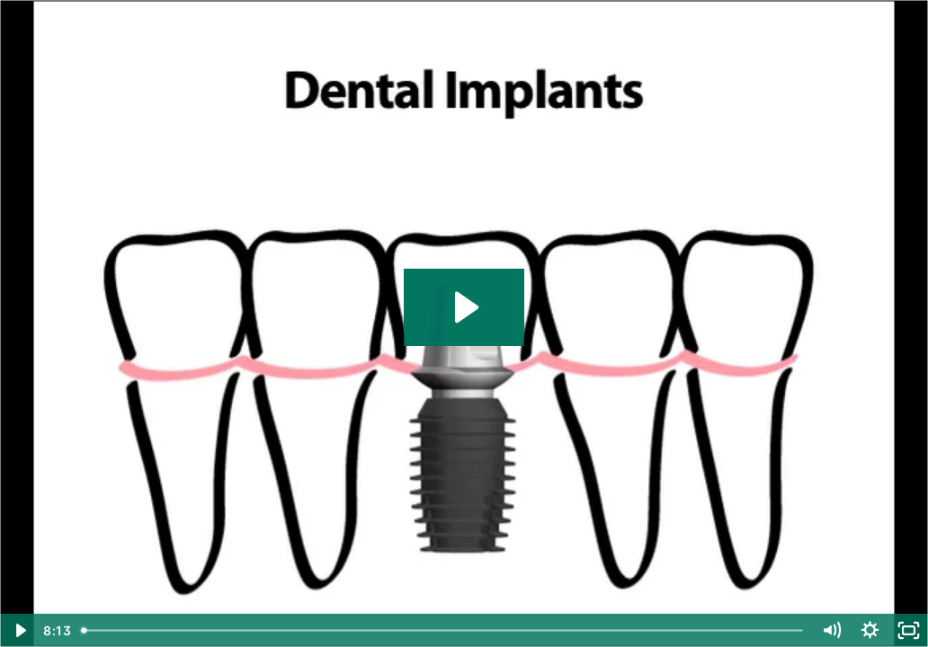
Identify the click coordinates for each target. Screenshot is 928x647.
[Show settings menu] (870, 630)
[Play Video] (19, 630)
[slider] (443, 630)
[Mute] (831, 630)
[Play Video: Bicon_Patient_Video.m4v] (464, 307)
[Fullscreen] (908, 630)
